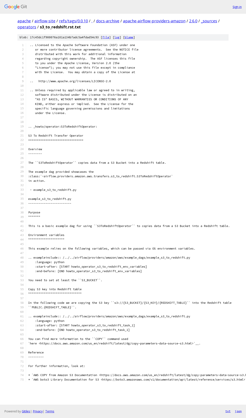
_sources (209, 20)
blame (129, 37)
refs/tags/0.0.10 (73, 20)
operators (26, 26)
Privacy (38, 411)
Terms (49, 411)
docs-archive (107, 20)
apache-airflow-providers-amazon (154, 20)
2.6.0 (193, 20)
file (105, 37)
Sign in (237, 7)
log (117, 37)
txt (227, 411)
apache (24, 20)
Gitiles (26, 411)
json (238, 411)
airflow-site (44, 20)
